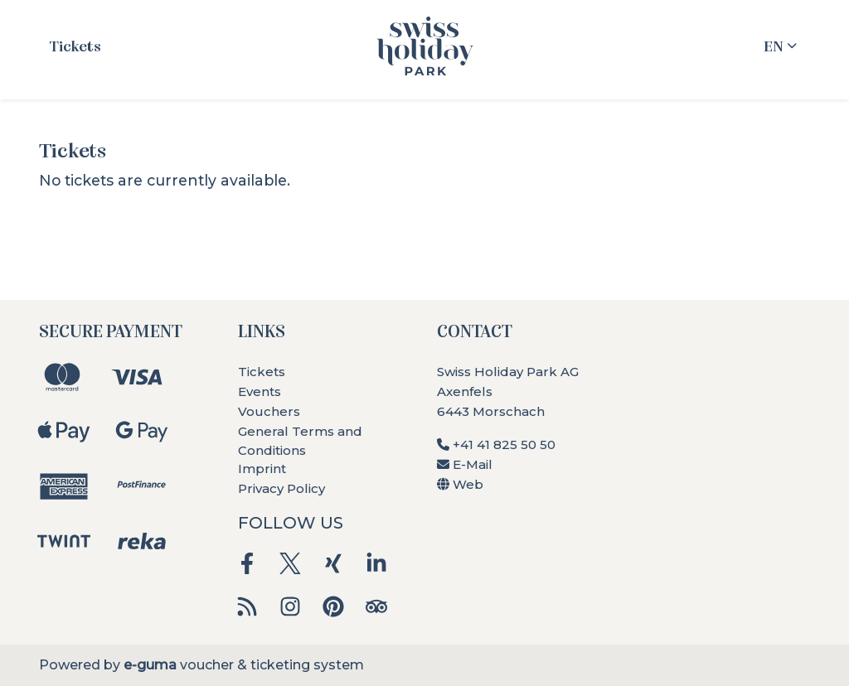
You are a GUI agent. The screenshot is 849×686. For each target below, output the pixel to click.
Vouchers (269, 411)
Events (259, 391)
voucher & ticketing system (244, 665)
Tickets (75, 45)
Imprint (262, 468)
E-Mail (464, 464)
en (774, 45)
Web (460, 484)
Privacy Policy (281, 488)
